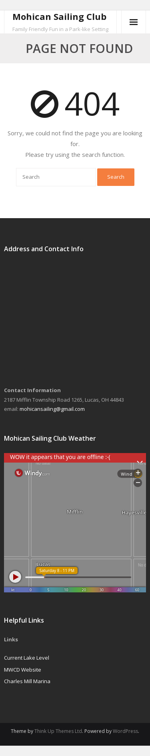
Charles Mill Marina (27, 681)
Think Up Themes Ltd (58, 731)
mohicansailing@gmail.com (52, 408)
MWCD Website (22, 669)
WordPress (125, 731)
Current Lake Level (26, 657)
